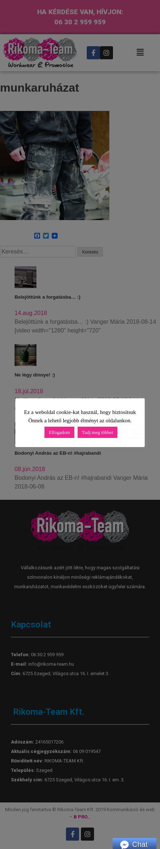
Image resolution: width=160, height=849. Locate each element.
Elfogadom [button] (59, 432)
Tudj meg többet (97, 432)
